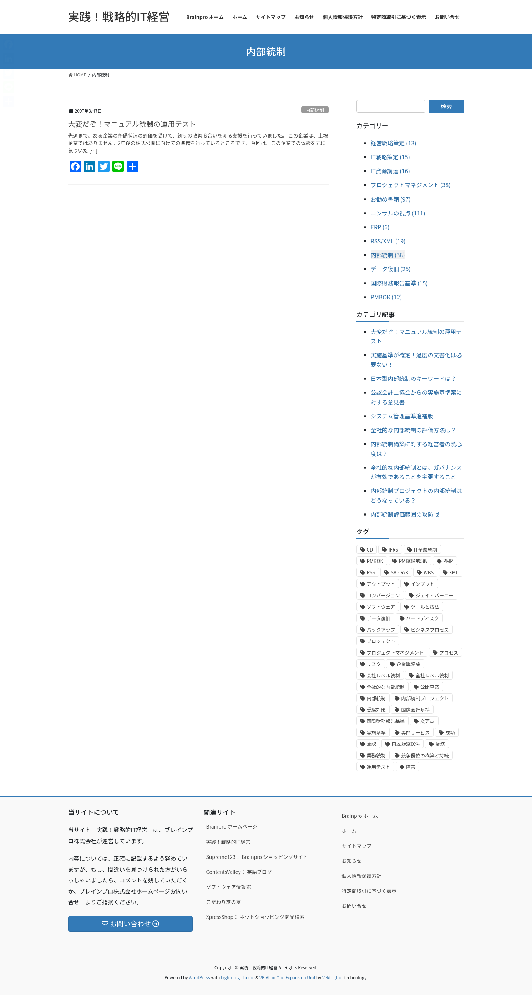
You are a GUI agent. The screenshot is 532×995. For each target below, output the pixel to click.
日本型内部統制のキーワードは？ (413, 378)
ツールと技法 (425, 606)
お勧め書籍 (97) (391, 199)
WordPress (199, 977)
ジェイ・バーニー (434, 595)
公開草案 (429, 686)
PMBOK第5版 (413, 561)
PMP (448, 561)
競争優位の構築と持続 (425, 755)
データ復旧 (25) (391, 268)
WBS (429, 572)
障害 (411, 766)
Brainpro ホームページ (231, 826)
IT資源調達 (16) (390, 170)
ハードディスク (422, 618)
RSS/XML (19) (388, 241)
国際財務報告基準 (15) (399, 283)
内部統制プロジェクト (425, 698)
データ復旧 (379, 618)
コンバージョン (383, 595)
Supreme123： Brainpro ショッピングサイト (257, 856)
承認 (371, 744)
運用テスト (379, 766)
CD (370, 549)
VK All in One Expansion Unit (287, 977)
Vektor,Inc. (332, 977)
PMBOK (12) (386, 297)
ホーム (348, 830)
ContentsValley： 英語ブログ (239, 871)
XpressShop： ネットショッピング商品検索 (255, 916)
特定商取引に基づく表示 (368, 890)
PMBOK (375, 561)
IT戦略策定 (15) (390, 157)
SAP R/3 (399, 572)
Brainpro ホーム (359, 815)
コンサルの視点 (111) (398, 213)
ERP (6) (380, 227)
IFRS (393, 549)
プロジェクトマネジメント (395, 652)
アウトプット (381, 584)
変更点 (427, 721)
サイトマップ (356, 845)
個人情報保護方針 (361, 875)
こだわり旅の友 (223, 901)
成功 (450, 732)
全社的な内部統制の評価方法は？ (413, 430)
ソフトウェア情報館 (228, 886)
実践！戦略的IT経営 (228, 841)
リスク (374, 664)
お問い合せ (353, 905)
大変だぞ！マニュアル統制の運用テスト (132, 124)
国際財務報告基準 (386, 721)
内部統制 (315, 109)
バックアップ (381, 629)
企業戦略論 (408, 664)
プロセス (448, 652)
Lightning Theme (238, 977)
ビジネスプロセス (430, 629)
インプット (422, 584)
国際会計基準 (415, 709)
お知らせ (351, 860)
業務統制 (376, 755)
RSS (371, 572)
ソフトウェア (381, 606)
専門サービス (415, 732)
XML (453, 572)
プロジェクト (381, 641)
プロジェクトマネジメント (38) (411, 184)
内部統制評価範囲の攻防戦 (405, 514)
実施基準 (376, 732)
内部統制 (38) (388, 254)
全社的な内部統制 (386, 686)
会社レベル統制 (383, 675)
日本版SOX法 (406, 744)
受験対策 (376, 709)
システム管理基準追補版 (402, 416)
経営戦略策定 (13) (393, 143)
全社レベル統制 (432, 675)
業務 (440, 744)
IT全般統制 (425, 549)
